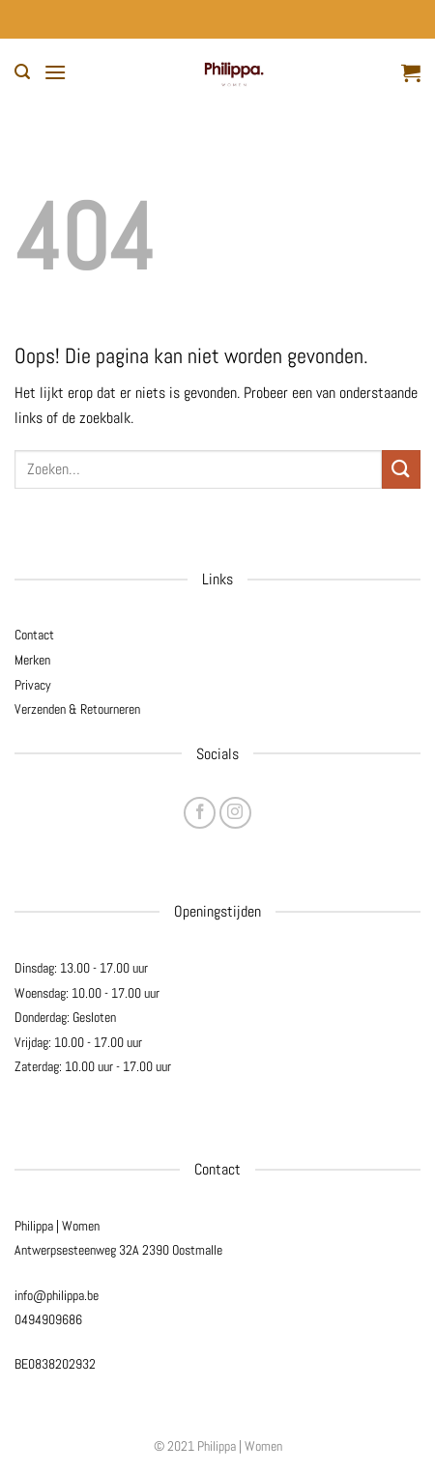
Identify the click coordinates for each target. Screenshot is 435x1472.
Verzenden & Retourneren (77, 709)
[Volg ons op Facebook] (200, 813)
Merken (32, 659)
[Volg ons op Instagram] (235, 813)
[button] (22, 72)
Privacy (32, 685)
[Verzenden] (401, 469)
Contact (34, 634)
